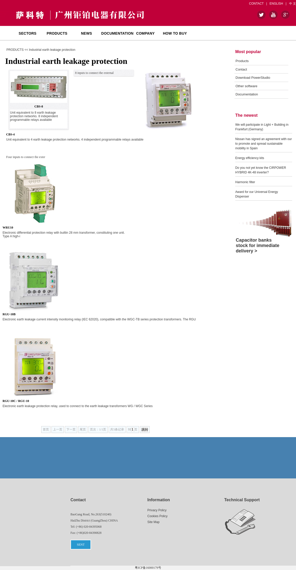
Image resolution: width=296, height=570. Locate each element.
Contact (241, 69)
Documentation (247, 94)
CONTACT (256, 3)
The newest (246, 115)
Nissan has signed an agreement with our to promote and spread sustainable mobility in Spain (263, 143)
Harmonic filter (245, 182)
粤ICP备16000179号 (148, 567)
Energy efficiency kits (249, 158)
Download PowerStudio (253, 78)
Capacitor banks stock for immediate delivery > (257, 245)
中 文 (292, 3)
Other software (246, 86)
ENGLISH (276, 3)
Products (242, 61)
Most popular (248, 52)
